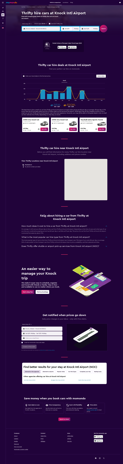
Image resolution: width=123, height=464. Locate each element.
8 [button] (54, 48)
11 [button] (38, 52)
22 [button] (54, 56)
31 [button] (34, 64)
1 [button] (54, 44)
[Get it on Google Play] (98, 436)
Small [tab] (64, 80)
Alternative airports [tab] (48, 371)
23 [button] (58, 56)
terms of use (43, 350)
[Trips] (3, 23)
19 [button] (42, 56)
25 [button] (38, 60)
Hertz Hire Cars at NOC (84, 380)
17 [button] (34, 56)
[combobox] (26, 24)
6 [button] (46, 48)
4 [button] (38, 48)
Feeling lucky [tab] (98, 371)
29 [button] (54, 60)
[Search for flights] (3, 7)
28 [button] (50, 60)
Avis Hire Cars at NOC (29, 380)
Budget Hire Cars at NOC (58, 380)
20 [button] (46, 56)
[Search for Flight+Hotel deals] (3, 18)
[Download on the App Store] (98, 440)
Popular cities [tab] (61, 371)
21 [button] (50, 56)
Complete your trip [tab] (85, 371)
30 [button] (59, 60)
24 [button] (34, 60)
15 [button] (54, 52)
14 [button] (50, 52)
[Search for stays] (3, 11)
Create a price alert (92, 410)
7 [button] (50, 48)
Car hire (23, 6)
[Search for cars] (3, 14)
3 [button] (34, 48)
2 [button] (58, 44)
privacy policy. (51, 350)
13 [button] (46, 52)
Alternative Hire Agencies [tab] (32, 371)
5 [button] (42, 48)
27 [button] (46, 60)
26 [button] (42, 60)
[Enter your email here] (43, 338)
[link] (44, 129)
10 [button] (34, 52)
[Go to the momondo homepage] (11, 2)
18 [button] (38, 56)
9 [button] (58, 48)
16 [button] (58, 52)
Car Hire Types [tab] (72, 371)
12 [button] (42, 52)
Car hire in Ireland (31, 6)
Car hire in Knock (41, 6)
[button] (3, 2)
